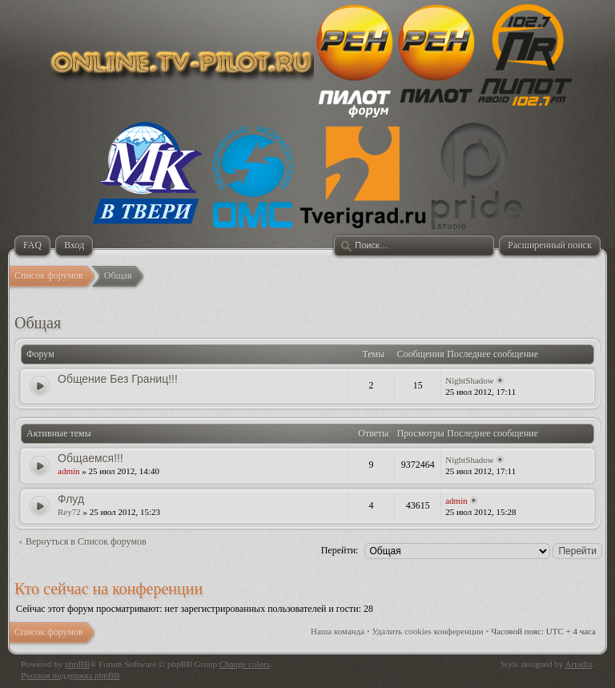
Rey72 (69, 512)
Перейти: (340, 550)
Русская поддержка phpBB (70, 675)
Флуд (71, 499)
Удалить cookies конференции (428, 631)
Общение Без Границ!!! (118, 378)
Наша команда (337, 631)
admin (69, 471)
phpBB (77, 664)
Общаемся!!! (90, 458)
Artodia (579, 664)
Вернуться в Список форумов (86, 541)
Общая (37, 323)
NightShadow (469, 380)
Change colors (244, 664)
